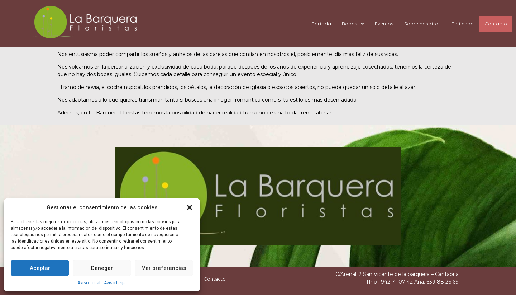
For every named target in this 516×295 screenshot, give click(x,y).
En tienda (463, 23)
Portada (321, 23)
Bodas (353, 23)
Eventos (384, 23)
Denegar (102, 268)
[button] (189, 207)
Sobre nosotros (422, 23)
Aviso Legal (88, 282)
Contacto (495, 23)
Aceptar (40, 268)
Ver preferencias (164, 268)
